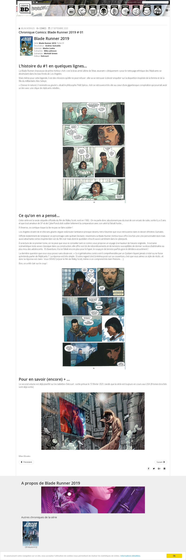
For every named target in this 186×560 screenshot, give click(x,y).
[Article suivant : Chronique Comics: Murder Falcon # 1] (161, 462)
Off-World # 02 (31, 534)
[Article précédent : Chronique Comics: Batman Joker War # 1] (26, 462)
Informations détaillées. (134, 556)
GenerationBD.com (133, 2)
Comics (43, 28)
